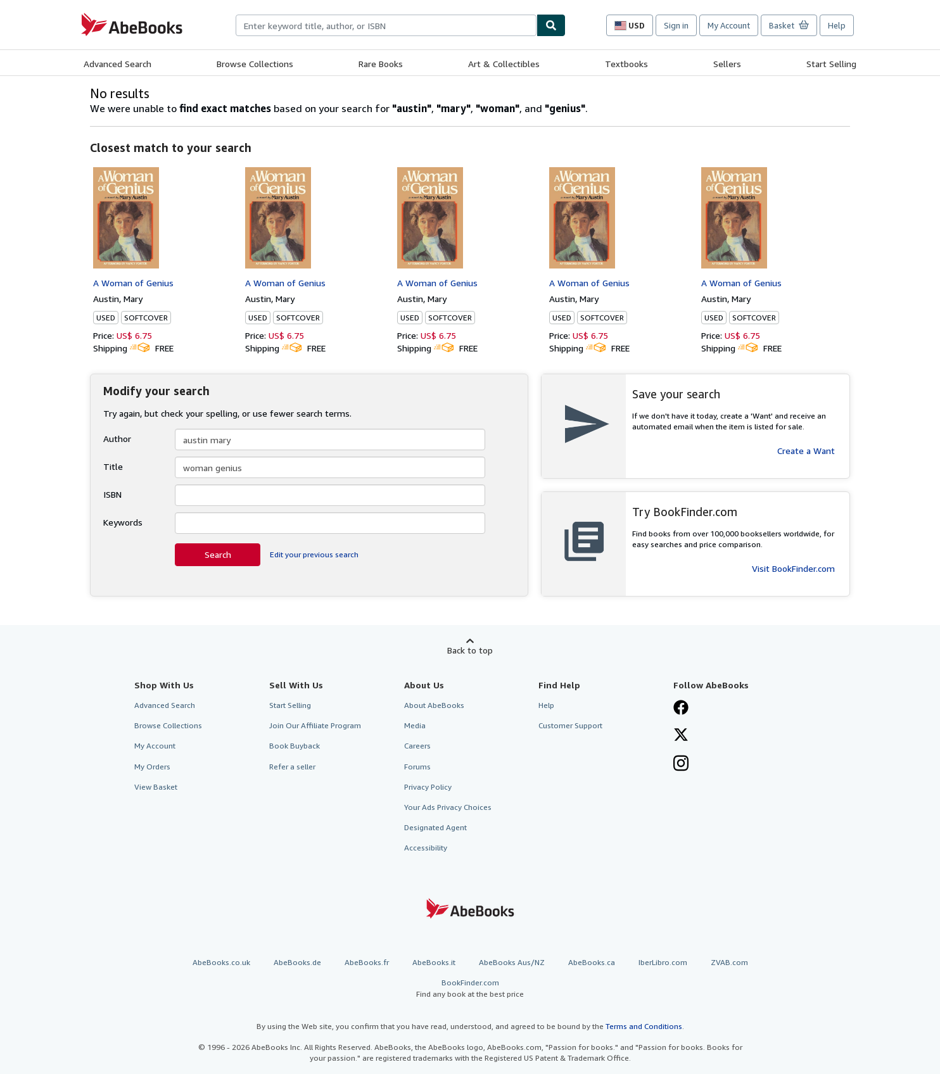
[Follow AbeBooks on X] (681, 736)
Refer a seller (292, 766)
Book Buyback (294, 745)
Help (837, 25)
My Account (729, 25)
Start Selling (831, 63)
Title (113, 466)
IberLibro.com (662, 962)
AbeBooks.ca (591, 962)
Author (117, 438)
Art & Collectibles (504, 63)
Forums (417, 766)
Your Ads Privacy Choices (448, 807)
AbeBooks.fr (367, 962)
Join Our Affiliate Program (315, 725)
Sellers (727, 63)
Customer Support (570, 725)
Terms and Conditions (644, 1026)
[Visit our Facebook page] (681, 709)
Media (415, 725)
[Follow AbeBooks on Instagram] (681, 764)
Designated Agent (435, 827)
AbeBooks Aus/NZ (512, 962)
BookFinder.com (470, 988)
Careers (417, 745)
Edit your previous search (314, 554)
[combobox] (386, 25)
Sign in (676, 25)
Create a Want (806, 450)
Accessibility (425, 847)
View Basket (155, 787)
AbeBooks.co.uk (221, 962)
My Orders (152, 766)
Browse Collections (255, 63)
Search (218, 554)
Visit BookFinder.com (793, 568)
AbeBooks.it (433, 962)
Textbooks (626, 63)
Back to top (470, 650)
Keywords (123, 522)
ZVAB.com (729, 962)
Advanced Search (117, 63)
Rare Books (381, 63)
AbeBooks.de (297, 962)
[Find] (551, 25)
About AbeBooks (434, 705)
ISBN (112, 494)
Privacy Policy (428, 787)
